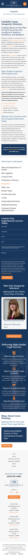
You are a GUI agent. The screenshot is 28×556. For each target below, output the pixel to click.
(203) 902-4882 (14, 476)
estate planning (13, 55)
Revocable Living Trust (9, 106)
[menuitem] (14, 168)
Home (14, 454)
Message (3, 252)
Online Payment (13, 497)
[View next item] (20, 332)
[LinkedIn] (17, 492)
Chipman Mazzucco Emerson (16, 40)
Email (2, 241)
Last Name (4, 231)
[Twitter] (14, 492)
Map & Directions (14, 512)
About (14, 456)
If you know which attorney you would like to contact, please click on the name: (13, 247)
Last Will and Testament (9, 103)
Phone (3, 236)
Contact (14, 466)
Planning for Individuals (14, 461)
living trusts (10, 46)
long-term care (5, 89)
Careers (14, 463)
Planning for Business (14, 459)
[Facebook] (11, 492)
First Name (4, 226)
